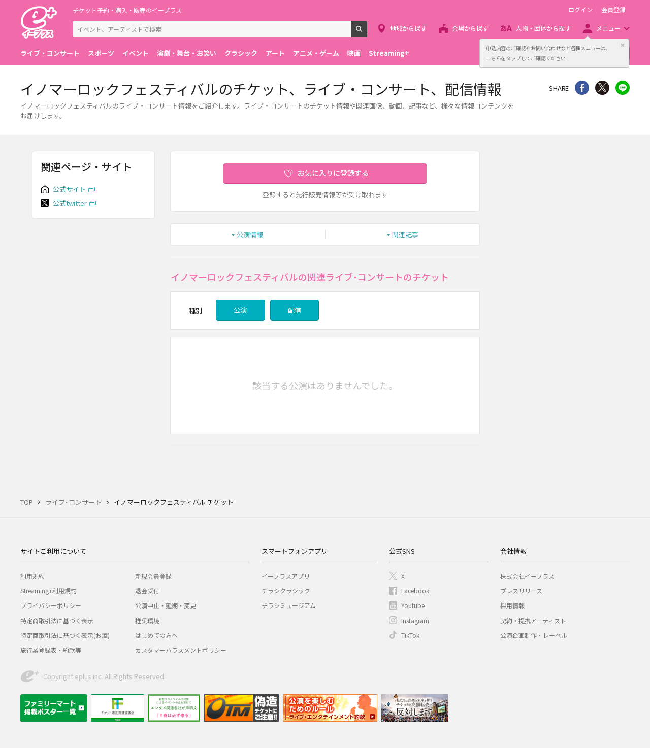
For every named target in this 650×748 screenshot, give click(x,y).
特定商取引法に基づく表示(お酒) (65, 635)
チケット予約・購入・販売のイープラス (127, 10)
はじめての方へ (156, 635)
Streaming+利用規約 (48, 590)
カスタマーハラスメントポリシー (180, 650)
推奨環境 (147, 620)
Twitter (602, 88)
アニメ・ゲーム (316, 53)
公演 (240, 310)
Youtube (413, 605)
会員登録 (613, 9)
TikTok (410, 635)
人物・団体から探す (543, 28)
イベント (135, 53)
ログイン (580, 9)
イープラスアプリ (286, 576)
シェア (582, 88)
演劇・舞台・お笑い (186, 53)
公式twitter (70, 203)
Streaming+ (389, 53)
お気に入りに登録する (333, 173)
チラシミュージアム (289, 605)
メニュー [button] (608, 28)
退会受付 (147, 590)
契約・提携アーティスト (533, 620)
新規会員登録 (153, 576)
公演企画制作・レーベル (533, 635)
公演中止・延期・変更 (165, 605)
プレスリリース (521, 590)
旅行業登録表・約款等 (50, 650)
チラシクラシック (286, 590)
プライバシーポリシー (50, 605)
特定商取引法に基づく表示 (56, 620)
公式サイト (69, 189)
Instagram (415, 620)
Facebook (415, 590)
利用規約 (32, 576)
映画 (354, 53)
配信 (294, 310)
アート (275, 53)
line (622, 88)
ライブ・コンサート (50, 53)
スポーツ (101, 53)
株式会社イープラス (527, 576)
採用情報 (512, 605)
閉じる (623, 45)
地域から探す (408, 28)
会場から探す (470, 28)
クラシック (240, 53)
